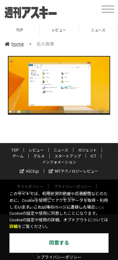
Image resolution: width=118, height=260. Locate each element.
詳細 (13, 226)
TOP (19, 29)
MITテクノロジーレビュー (73, 171)
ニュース (98, 29)
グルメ (39, 155)
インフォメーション (59, 161)
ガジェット (87, 149)
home (14, 44)
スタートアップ (67, 155)
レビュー (59, 29)
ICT (93, 155)
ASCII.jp (29, 171)
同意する (59, 243)
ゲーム (18, 155)
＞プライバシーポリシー (59, 257)
